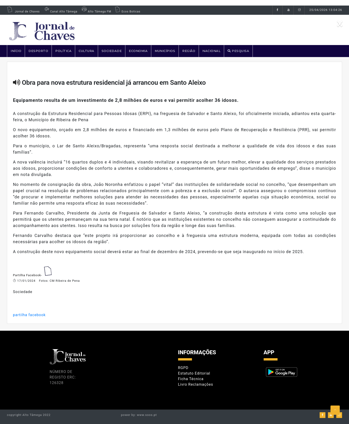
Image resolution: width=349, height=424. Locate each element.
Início (16, 51)
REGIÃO (188, 51)
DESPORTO (38, 51)
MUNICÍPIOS (165, 51)
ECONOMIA (138, 51)
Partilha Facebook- (28, 275)
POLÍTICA (63, 51)
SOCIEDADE (112, 51)
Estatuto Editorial (194, 373)
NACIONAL (211, 51)
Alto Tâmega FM (96, 11)
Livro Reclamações (195, 384)
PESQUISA (238, 51)
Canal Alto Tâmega (60, 11)
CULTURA (86, 51)
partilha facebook (29, 315)
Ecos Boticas (127, 11)
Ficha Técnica (191, 379)
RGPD (183, 368)
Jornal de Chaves (23, 11)
